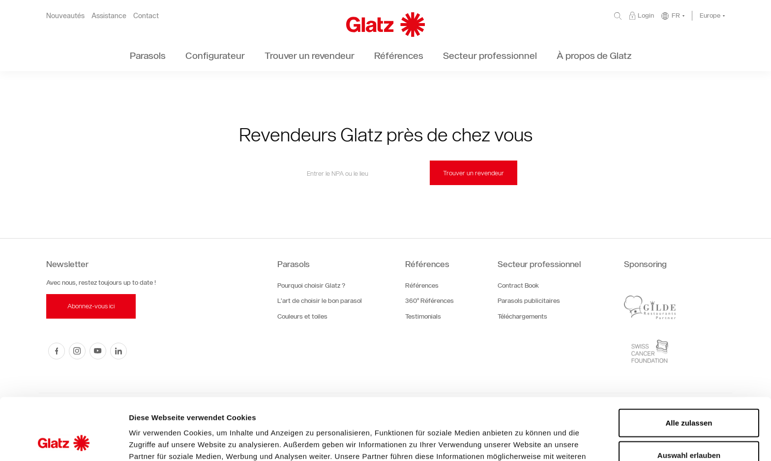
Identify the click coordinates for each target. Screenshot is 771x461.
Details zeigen (523, 441)
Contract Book (518, 285)
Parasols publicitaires (529, 300)
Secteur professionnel (539, 264)
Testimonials (423, 316)
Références (427, 264)
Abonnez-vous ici (91, 306)
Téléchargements (522, 316)
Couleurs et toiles (302, 316)
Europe (710, 15)
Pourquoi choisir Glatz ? (311, 285)
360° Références (429, 300)
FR (676, 15)
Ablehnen (689, 429)
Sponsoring (645, 264)
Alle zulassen (688, 364)
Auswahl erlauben (688, 397)
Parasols (293, 264)
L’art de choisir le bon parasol (319, 300)
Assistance (108, 16)
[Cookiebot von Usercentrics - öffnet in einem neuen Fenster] (64, 441)
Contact (146, 16)
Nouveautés (65, 16)
